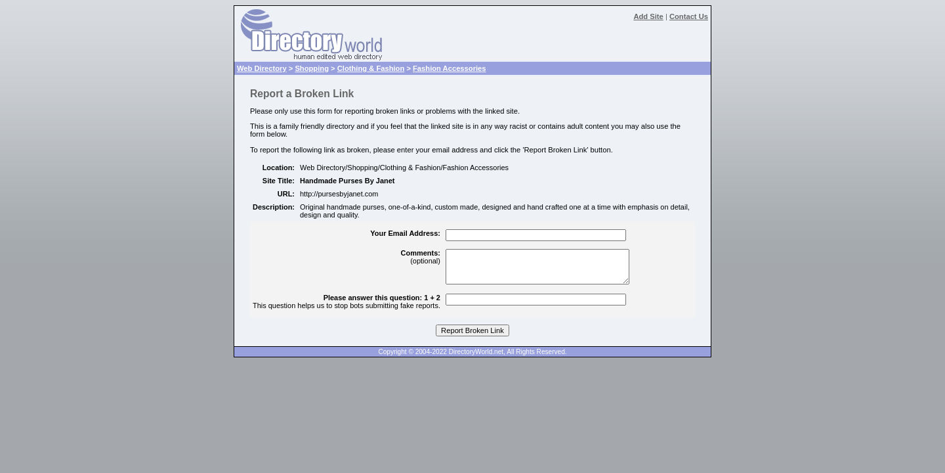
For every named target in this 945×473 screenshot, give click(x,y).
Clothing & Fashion (371, 68)
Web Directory (262, 68)
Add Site (648, 16)
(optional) (420, 257)
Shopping (312, 68)
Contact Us (688, 16)
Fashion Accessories (449, 68)
